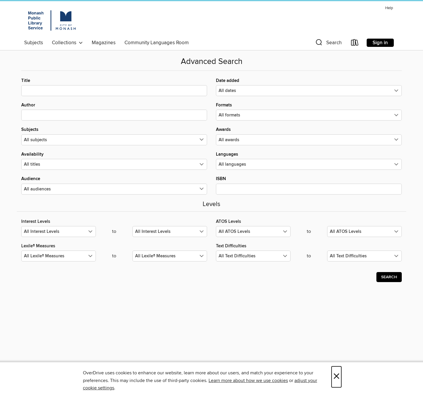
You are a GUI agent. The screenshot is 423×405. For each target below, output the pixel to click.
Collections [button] (67, 42)
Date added (309, 87)
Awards (309, 136)
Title (114, 87)
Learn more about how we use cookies (248, 380)
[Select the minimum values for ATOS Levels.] (253, 231)
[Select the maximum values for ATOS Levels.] (364, 231)
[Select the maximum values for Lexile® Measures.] (169, 256)
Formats (309, 111)
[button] (328, 44)
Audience (114, 185)
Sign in (380, 42)
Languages (309, 161)
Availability (114, 161)
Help (389, 8)
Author (114, 111)
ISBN (309, 185)
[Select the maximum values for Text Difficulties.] (364, 256)
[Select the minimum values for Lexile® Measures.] (58, 256)
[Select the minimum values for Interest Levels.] (58, 231)
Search (389, 277)
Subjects (33, 42)
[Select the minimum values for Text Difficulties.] (253, 256)
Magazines (104, 42)
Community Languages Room (156, 42)
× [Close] (336, 376)
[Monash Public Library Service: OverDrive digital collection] (52, 20)
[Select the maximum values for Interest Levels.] (169, 231)
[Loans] (355, 44)
